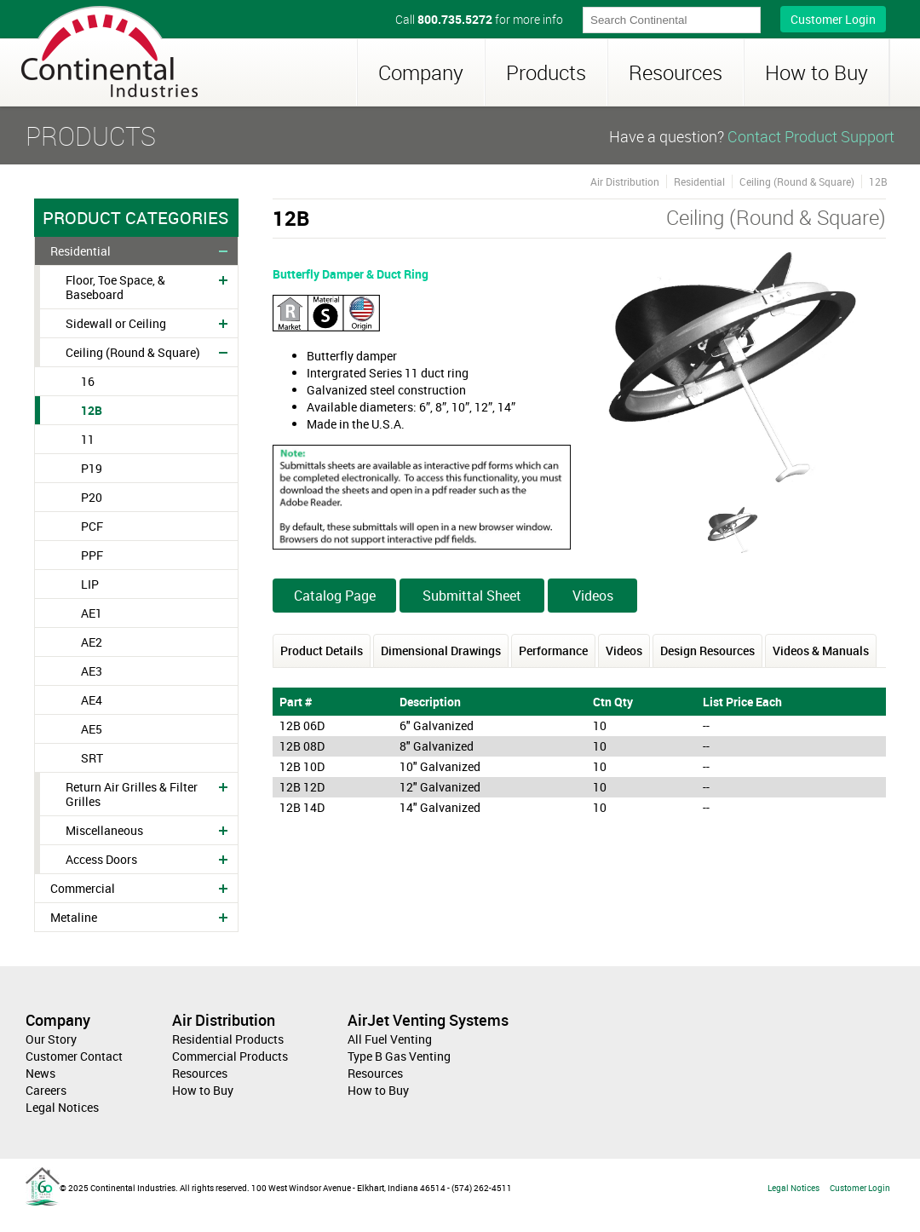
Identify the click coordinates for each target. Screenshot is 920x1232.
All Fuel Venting (390, 1039)
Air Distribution (624, 181)
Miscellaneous (104, 830)
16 (88, 381)
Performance (553, 650)
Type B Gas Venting (399, 1056)
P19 (91, 468)
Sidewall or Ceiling (116, 323)
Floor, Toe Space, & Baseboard (115, 287)
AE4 (91, 700)
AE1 (91, 613)
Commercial (82, 888)
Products (546, 72)
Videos (592, 595)
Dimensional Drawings (441, 650)
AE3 (91, 671)
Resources (675, 72)
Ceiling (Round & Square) (133, 352)
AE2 (91, 642)
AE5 (91, 729)
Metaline (73, 917)
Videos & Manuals (821, 650)
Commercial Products (230, 1056)
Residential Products (228, 1039)
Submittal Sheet (472, 595)
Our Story (51, 1039)
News (40, 1073)
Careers (46, 1090)
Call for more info (479, 19)
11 (88, 439)
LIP (90, 584)
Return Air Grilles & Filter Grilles (132, 794)
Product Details (321, 650)
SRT (92, 758)
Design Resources (707, 650)
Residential (80, 251)
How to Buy (816, 72)
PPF (92, 555)
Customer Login (833, 19)
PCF (92, 526)
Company (420, 72)
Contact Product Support (810, 136)
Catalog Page (335, 595)
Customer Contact (74, 1056)
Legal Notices (62, 1107)
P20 (91, 497)
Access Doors (101, 859)
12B (91, 410)
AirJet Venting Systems (428, 1020)
